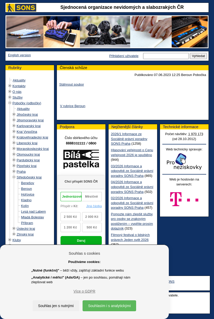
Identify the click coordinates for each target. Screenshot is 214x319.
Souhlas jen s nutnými (56, 306)
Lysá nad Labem (33, 211)
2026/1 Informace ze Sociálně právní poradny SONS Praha (129, 138)
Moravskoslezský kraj (33, 149)
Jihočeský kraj (27, 114)
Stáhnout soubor (71, 84)
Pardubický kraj (28, 160)
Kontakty (19, 86)
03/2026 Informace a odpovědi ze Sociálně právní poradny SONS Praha (132, 171)
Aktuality (19, 80)
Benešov (27, 183)
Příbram (27, 223)
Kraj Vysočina (27, 132)
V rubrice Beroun (72, 106)
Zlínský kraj (25, 234)
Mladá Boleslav (32, 217)
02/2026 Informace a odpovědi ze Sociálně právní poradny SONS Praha (132, 203)
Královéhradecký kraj (32, 137)
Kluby (16, 240)
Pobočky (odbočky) (26, 103)
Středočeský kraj (29, 177)
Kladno (26, 200)
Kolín (25, 206)
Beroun (26, 189)
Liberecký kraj (27, 143)
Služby (17, 97)
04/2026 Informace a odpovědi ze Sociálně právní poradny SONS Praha (132, 186)
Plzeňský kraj (27, 166)
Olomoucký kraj (28, 154)
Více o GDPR (84, 291)
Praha (21, 172)
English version (19, 55)
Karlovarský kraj (29, 126)
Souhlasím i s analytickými (109, 306)
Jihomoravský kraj (30, 120)
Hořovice (27, 194)
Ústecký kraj (26, 229)
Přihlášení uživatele (123, 56)
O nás (17, 92)
